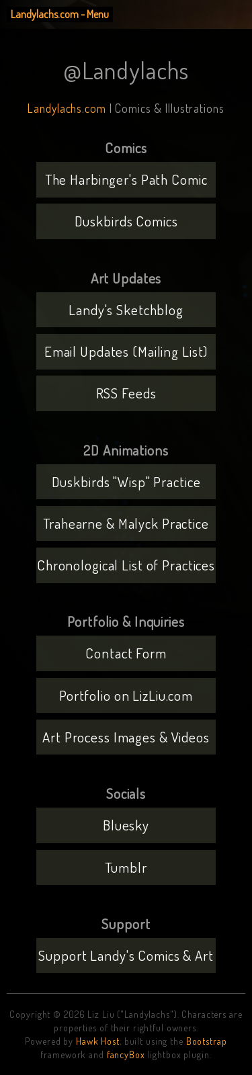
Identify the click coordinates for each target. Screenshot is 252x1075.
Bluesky (126, 825)
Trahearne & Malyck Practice (126, 523)
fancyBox (126, 1054)
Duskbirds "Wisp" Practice (126, 481)
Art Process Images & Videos (126, 737)
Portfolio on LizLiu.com (126, 695)
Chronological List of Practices (126, 565)
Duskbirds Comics (126, 221)
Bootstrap (206, 1041)
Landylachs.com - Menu (60, 14)
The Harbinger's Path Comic (126, 179)
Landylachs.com (67, 108)
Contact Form (126, 653)
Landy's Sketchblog (126, 309)
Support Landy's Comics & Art (126, 955)
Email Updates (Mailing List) (126, 351)
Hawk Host (98, 1041)
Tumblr (125, 867)
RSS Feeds (126, 393)
